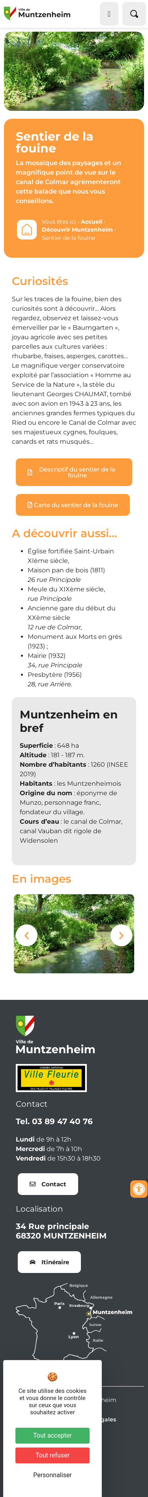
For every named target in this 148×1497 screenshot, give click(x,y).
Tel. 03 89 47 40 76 (54, 1121)
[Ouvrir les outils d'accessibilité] (139, 1189)
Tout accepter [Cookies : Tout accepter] (52, 1435)
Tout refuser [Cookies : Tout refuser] (52, 1455)
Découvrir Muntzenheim (77, 229)
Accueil (91, 221)
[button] (26, 935)
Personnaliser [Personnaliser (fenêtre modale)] (52, 1475)
